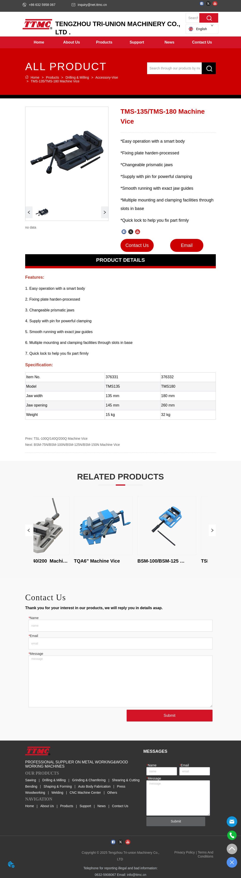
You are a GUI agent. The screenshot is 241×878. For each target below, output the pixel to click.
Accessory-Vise (106, 77)
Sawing (30, 780)
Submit (169, 715)
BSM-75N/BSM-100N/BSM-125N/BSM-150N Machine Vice (77, 445)
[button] (72, 42)
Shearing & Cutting (126, 780)
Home (35, 77)
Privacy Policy (184, 852)
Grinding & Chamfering (88, 780)
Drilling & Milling (77, 77)
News (101, 806)
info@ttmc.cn (136, 875)
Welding (57, 792)
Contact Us (120, 806)
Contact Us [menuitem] (202, 42)
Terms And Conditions (205, 854)
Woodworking (35, 792)
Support (85, 806)
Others (112, 792)
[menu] (120, 42)
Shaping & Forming (58, 786)
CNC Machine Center (85, 792)
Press (121, 786)
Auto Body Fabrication (94, 786)
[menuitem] (71, 42)
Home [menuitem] (39, 42)
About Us (47, 806)
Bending (31, 786)
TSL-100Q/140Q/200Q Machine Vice (61, 438)
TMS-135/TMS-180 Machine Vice (54, 81)
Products (52, 77)
